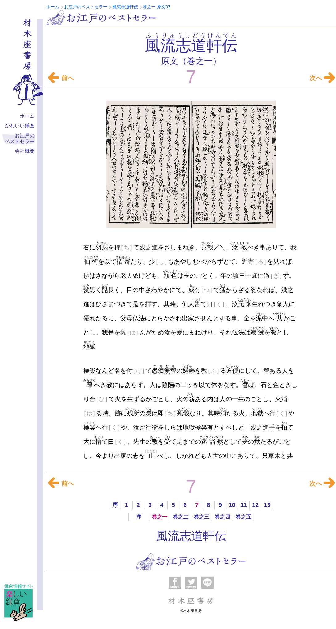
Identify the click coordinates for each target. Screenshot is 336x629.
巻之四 (222, 517)
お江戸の (20, 138)
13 (267, 505)
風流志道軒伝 (191, 535)
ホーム (27, 116)
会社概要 (25, 151)
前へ (60, 78)
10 (232, 505)
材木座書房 (191, 600)
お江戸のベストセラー (101, 17)
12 (255, 505)
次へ (320, 78)
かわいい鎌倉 (20, 125)
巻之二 (180, 517)
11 (243, 505)
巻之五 (243, 517)
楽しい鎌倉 (18, 602)
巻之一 (159, 517)
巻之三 (201, 517)
